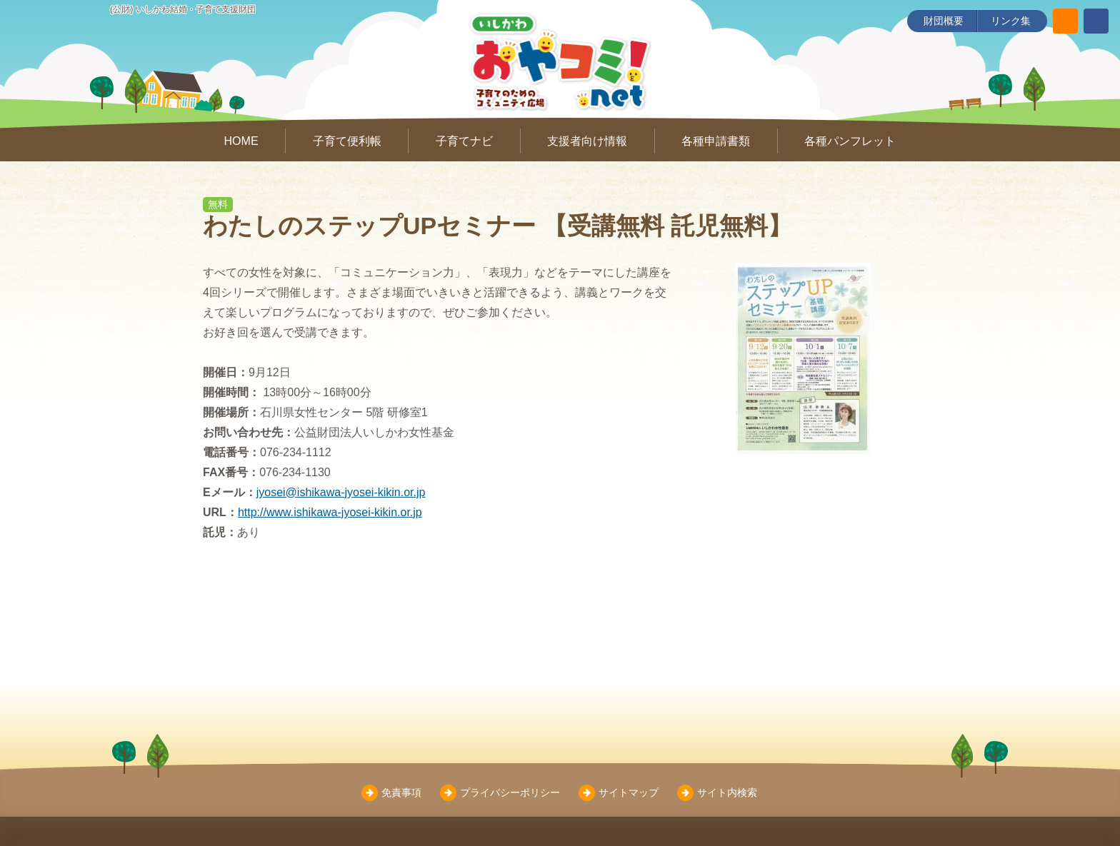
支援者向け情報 (587, 141)
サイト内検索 (727, 792)
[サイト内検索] (1065, 21)
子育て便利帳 (347, 141)
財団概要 (944, 20)
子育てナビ (464, 141)
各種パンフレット (850, 141)
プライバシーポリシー (510, 792)
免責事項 (401, 792)
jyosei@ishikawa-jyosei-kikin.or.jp (341, 492)
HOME (241, 141)
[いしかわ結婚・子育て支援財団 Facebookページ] (1096, 21)
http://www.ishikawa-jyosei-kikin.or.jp (330, 512)
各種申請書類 (715, 141)
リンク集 (1011, 20)
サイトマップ (629, 792)
